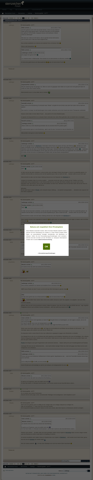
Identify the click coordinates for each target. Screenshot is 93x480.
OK (46, 246)
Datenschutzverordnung (45, 239)
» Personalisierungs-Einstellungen (46, 253)
